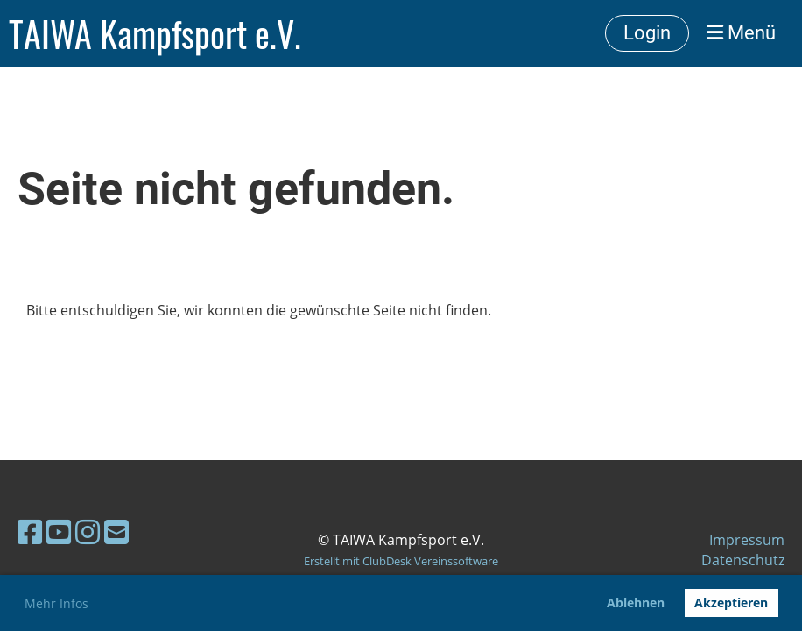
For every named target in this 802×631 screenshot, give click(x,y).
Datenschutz (742, 560)
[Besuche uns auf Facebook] (30, 531)
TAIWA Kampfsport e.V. (155, 33)
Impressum (746, 539)
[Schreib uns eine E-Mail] (116, 531)
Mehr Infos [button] (56, 603)
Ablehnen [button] (636, 602)
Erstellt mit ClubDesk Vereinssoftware (401, 561)
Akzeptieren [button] (731, 602)
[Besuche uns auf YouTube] (58, 531)
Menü (741, 33)
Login (647, 33)
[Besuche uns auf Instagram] (87, 531)
